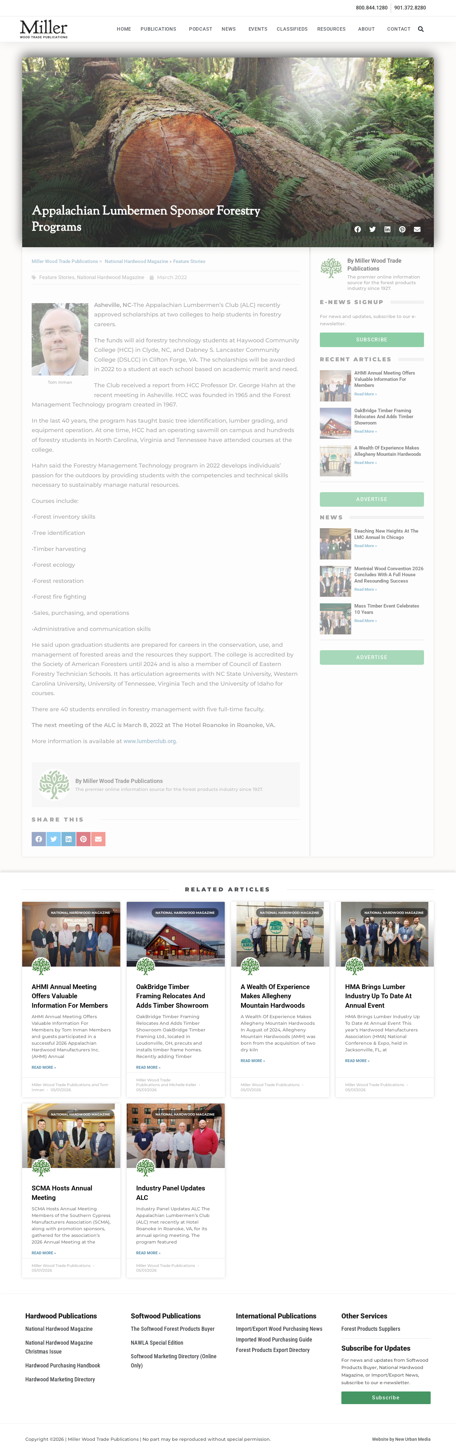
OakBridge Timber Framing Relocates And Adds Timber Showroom (172, 996)
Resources (333, 29)
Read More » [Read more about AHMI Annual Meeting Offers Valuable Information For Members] (44, 1067)
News (230, 29)
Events (258, 29)
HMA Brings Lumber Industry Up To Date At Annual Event (378, 996)
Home (124, 29)
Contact (399, 29)
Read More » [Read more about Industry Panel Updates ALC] (148, 1253)
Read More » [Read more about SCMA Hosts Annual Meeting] (44, 1253)
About (368, 29)
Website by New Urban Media (401, 1439)
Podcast (200, 29)
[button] (420, 29)
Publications (160, 29)
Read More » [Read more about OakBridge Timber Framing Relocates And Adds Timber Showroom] (148, 1067)
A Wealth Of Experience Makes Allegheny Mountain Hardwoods (275, 996)
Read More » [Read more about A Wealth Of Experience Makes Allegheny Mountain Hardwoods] (253, 1061)
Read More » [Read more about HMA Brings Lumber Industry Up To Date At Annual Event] (357, 1061)
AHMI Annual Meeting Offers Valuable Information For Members (70, 996)
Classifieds (292, 29)
